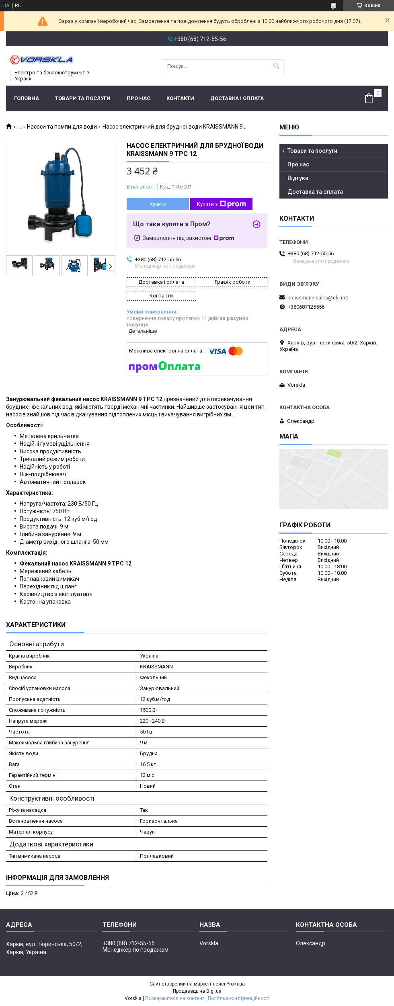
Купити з (221, 204)
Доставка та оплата (315, 191)
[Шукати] (276, 66)
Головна (26, 98)
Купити (158, 204)
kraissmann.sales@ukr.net (317, 298)
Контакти (180, 98)
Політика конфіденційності (238, 998)
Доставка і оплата (237, 98)
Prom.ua (235, 984)
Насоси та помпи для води (62, 126)
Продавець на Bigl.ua (197, 991)
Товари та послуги (83, 98)
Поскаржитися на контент (174, 998)
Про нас (138, 98)
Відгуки (297, 178)
